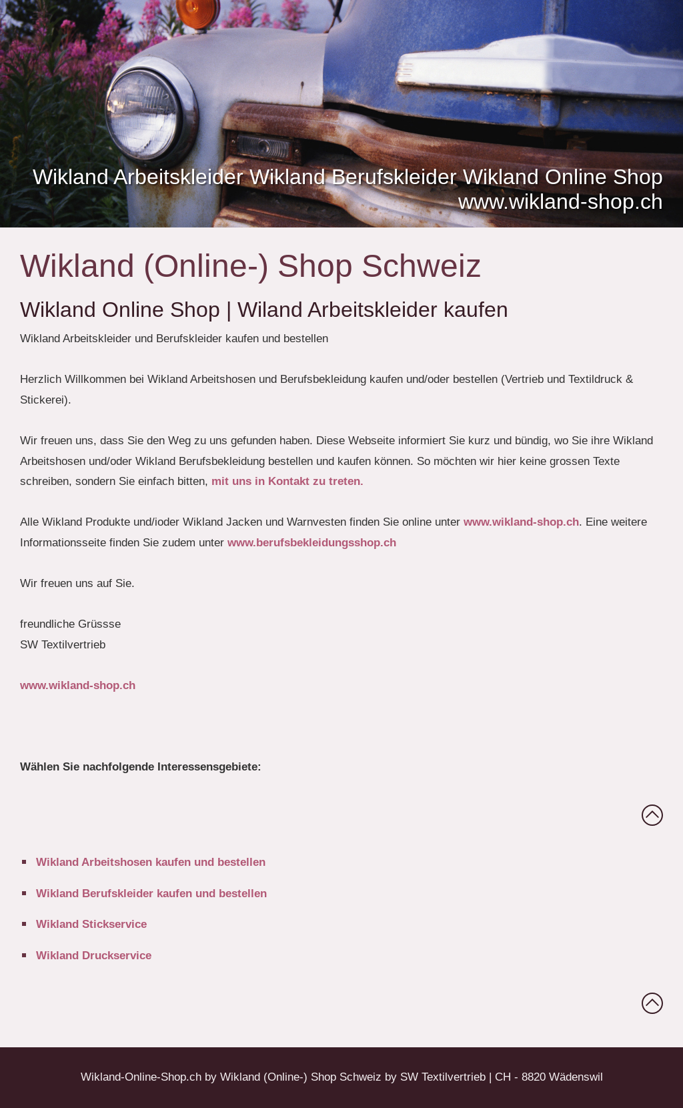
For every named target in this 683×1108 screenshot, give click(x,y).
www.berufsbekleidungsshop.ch (311, 542)
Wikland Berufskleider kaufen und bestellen (151, 893)
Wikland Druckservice (93, 955)
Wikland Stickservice (91, 924)
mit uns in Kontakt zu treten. (287, 481)
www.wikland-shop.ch (521, 522)
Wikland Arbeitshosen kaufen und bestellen (150, 862)
